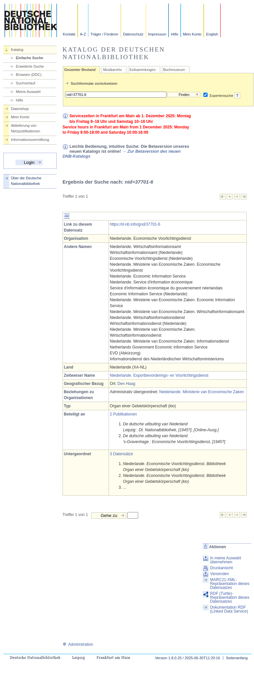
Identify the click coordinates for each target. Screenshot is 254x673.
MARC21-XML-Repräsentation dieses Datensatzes (229, 583)
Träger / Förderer (104, 34)
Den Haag (126, 383)
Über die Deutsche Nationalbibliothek (26, 181)
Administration (78, 644)
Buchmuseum (174, 70)
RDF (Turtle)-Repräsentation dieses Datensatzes (229, 597)
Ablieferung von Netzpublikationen (25, 128)
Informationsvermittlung (30, 140)
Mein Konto (192, 34)
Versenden (219, 574)
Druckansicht (221, 568)
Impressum (157, 34)
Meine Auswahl (28, 92)
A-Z (83, 34)
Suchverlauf (25, 83)
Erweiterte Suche (30, 66)
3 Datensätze (121, 454)
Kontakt (69, 34)
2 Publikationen (123, 414)
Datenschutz (133, 34)
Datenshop (20, 109)
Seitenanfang (237, 658)
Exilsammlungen (142, 70)
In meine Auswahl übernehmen (225, 560)
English (212, 34)
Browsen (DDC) (28, 75)
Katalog (17, 50)
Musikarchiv (112, 70)
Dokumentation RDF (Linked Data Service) (229, 609)
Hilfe (174, 34)
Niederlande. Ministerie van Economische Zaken (201, 392)
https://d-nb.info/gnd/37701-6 (135, 224)
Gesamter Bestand (79, 70)
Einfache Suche (29, 58)
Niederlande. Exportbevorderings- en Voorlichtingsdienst (159, 375)
